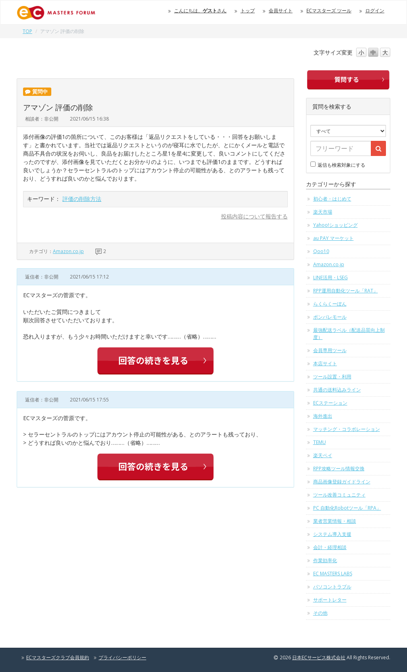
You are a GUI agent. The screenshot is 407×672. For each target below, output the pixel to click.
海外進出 (322, 416)
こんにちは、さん (200, 10)
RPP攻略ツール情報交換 (338, 468)
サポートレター (330, 599)
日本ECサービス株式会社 (318, 657)
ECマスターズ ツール (328, 10)
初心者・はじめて (332, 198)
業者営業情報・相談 (334, 521)
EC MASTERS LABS (332, 573)
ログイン (374, 10)
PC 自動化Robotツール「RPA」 (347, 507)
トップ (247, 10)
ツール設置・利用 (332, 376)
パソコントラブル (332, 586)
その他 (320, 613)
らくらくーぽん (330, 303)
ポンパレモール (330, 317)
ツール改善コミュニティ (339, 494)
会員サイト (281, 10)
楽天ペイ (322, 455)
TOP (27, 31)
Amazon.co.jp (68, 251)
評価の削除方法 (81, 199)
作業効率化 (325, 560)
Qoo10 (321, 251)
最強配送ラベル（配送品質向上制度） (349, 334)
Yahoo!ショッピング (335, 225)
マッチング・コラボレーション (346, 429)
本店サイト (325, 363)
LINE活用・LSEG (330, 277)
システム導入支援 (332, 534)
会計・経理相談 (330, 547)
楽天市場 (322, 211)
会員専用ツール (330, 350)
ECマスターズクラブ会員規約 (57, 657)
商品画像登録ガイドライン (341, 481)
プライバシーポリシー (122, 657)
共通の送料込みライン (337, 389)
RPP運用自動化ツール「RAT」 (345, 290)
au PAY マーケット (333, 238)
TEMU (319, 442)
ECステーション (330, 402)
